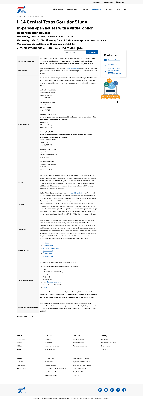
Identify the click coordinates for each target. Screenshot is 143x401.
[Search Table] (75, 52)
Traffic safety (105, 339)
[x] (100, 390)
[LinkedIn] (112, 390)
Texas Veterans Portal (79, 368)
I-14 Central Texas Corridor (75, 193)
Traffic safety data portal (108, 342)
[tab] (59, 9)
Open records (49, 362)
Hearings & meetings (79, 339)
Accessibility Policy (86, 398)
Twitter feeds (21, 365)
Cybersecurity (105, 349)
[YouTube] (106, 390)
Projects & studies (78, 342)
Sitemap (19, 349)
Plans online (48, 342)
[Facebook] (124, 390)
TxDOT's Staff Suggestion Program (55, 368)
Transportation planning (80, 346)
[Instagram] (118, 390)
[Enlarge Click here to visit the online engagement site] (118, 102)
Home (19, 16)
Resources (48, 339)
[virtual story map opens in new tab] (73, 68)
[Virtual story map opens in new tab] (49, 256)
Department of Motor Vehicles (82, 365)
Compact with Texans (51, 375)
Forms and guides (50, 349)
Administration (21, 339)
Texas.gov (76, 375)
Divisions (19, 346)
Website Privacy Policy (102, 398)
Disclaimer (74, 398)
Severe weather (105, 346)
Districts (19, 342)
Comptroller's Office (79, 372)
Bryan (30, 16)
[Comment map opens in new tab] (48, 251)
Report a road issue (50, 365)
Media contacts (21, 368)
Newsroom (20, 362)
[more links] (24, 16)
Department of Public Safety (81, 362)
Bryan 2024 (39, 16)
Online (45, 287)
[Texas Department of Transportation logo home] (22, 9)
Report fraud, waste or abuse (53, 372)
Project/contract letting (52, 346)
